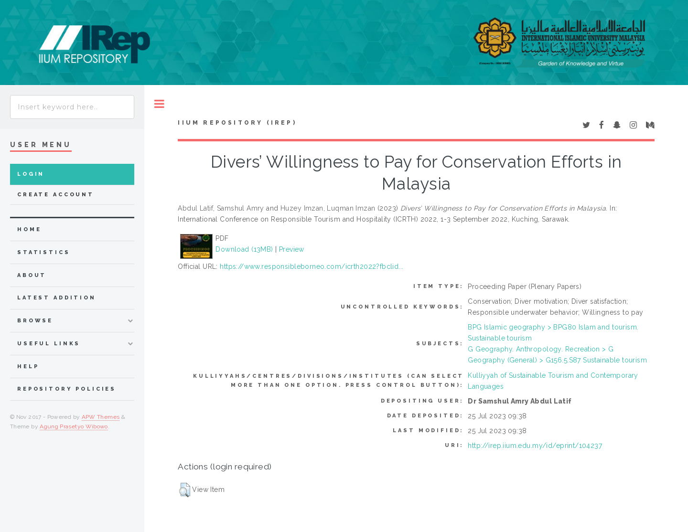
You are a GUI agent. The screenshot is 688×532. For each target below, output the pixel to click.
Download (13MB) (244, 249)
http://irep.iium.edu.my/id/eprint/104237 (535, 445)
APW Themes (101, 417)
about (31, 275)
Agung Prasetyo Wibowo (74, 426)
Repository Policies (66, 389)
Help (28, 366)
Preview (291, 249)
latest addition (56, 298)
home (29, 229)
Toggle (159, 104)
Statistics (43, 252)
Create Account (55, 195)
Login (30, 174)
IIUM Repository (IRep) (237, 122)
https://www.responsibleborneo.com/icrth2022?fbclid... (311, 266)
